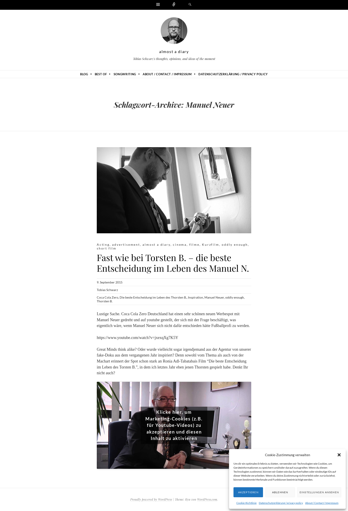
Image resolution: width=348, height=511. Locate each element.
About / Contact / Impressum (321, 503)
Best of (101, 74)
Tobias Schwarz (107, 290)
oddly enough (235, 244)
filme (194, 244)
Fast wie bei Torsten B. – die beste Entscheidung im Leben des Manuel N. (173, 263)
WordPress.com (207, 499)
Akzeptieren (248, 492)
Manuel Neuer (214, 297)
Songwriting (125, 74)
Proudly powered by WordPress (151, 499)
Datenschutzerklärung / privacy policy (281, 503)
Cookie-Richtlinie (246, 503)
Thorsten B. (105, 301)
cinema (180, 244)
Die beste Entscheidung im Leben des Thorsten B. (153, 297)
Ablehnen (280, 492)
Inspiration (195, 297)
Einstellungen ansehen (319, 492)
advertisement (126, 244)
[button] (339, 455)
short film (107, 248)
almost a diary (174, 51)
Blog (84, 74)
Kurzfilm (210, 244)
